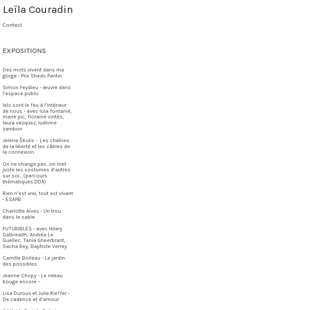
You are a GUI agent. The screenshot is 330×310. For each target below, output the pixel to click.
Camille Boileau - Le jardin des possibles (34, 261)
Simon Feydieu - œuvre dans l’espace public (37, 90)
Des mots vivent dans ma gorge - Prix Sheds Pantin (33, 73)
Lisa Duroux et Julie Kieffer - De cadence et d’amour (36, 296)
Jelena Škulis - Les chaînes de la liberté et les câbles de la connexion (36, 146)
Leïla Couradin (38, 9)
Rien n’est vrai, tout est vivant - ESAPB (38, 196)
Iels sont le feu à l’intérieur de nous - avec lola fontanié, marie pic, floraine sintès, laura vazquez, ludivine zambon (37, 117)
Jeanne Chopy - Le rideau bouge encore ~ (33, 279)
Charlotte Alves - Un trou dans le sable (32, 214)
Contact (12, 25)
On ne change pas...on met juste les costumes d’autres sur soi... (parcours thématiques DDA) (36, 173)
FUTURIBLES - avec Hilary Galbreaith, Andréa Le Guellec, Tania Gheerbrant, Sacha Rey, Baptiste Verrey (35, 237)
